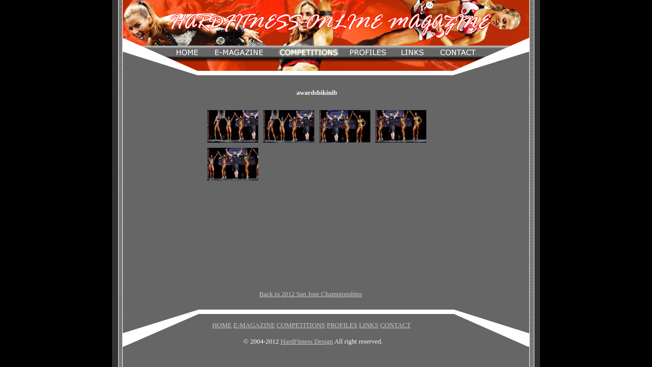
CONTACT (395, 325)
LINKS (368, 325)
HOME (221, 325)
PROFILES (342, 325)
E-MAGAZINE (254, 325)
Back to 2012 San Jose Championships (310, 294)
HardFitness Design (307, 341)
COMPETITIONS (301, 325)
